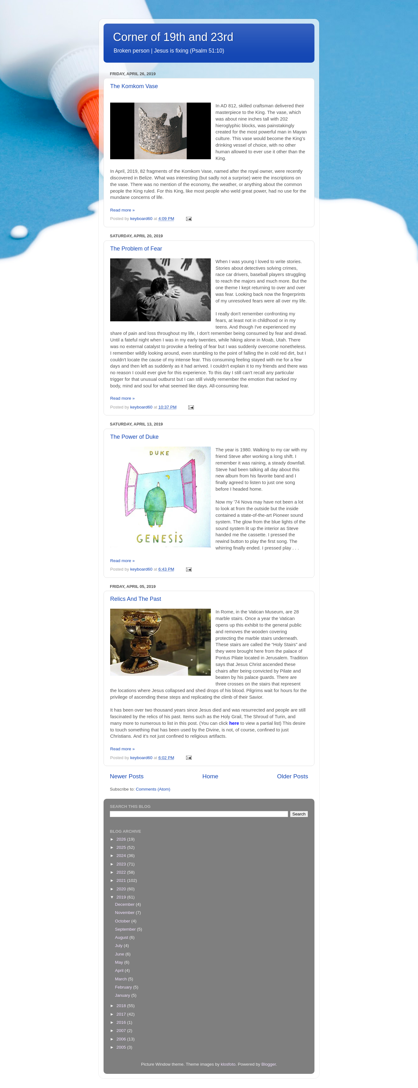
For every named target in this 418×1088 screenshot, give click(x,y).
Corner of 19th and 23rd (173, 37)
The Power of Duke (134, 437)
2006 (121, 1039)
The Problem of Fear (136, 248)
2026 (121, 839)
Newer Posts (127, 776)
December (125, 904)
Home (210, 776)
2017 (121, 1014)
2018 (121, 1005)
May (119, 962)
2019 (121, 897)
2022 (121, 872)
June (120, 954)
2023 (121, 864)
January (123, 995)
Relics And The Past (135, 599)
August (122, 937)
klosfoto (228, 1064)
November (125, 912)
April (120, 970)
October (123, 921)
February (124, 987)
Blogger (268, 1064)
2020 (121, 889)
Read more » (122, 210)
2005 (121, 1047)
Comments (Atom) (153, 789)
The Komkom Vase (134, 86)
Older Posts (292, 776)
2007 (121, 1030)
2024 (121, 855)
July (119, 945)
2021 (121, 880)
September (126, 929)
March (121, 979)
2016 (121, 1022)
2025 (121, 847)
